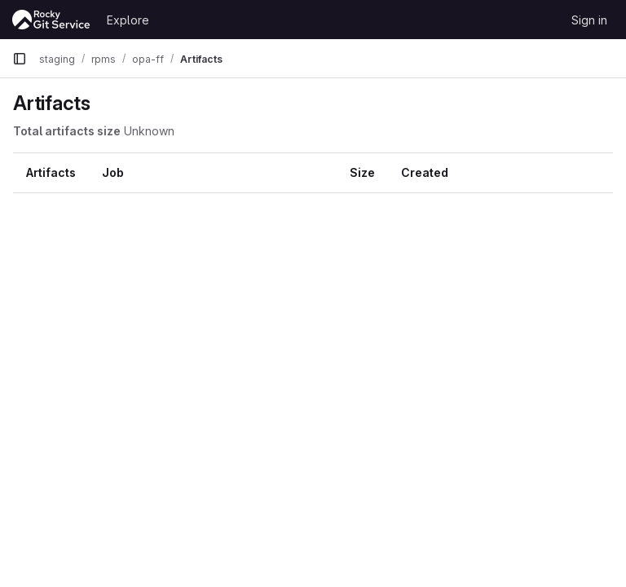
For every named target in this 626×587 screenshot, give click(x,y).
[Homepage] (51, 20)
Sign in (589, 20)
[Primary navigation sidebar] (20, 59)
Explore (128, 20)
